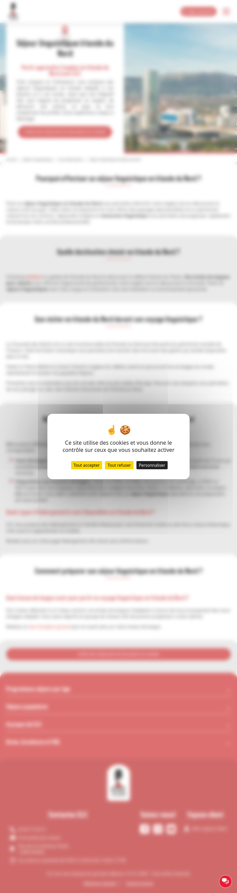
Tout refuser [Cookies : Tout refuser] (119, 465)
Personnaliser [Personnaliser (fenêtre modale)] (152, 465)
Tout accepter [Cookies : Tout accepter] (87, 465)
